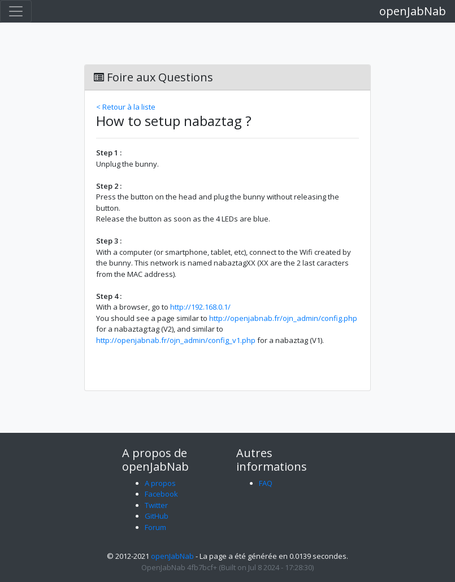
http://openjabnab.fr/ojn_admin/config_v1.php (175, 340)
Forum (155, 527)
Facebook (161, 494)
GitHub (156, 516)
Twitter (156, 505)
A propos (160, 483)
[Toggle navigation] (16, 11)
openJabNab (412, 11)
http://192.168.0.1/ (200, 307)
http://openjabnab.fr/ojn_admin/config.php (283, 318)
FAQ (265, 483)
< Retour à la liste (125, 107)
